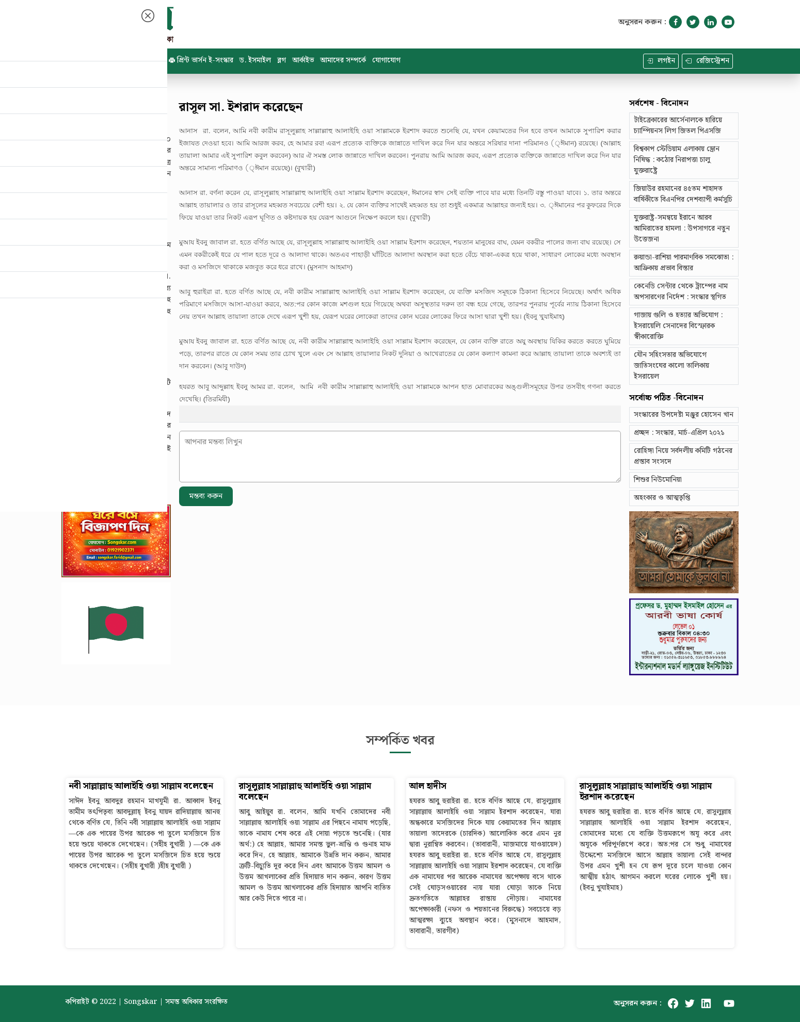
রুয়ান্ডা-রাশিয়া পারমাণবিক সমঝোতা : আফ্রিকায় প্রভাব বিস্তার (683, 263)
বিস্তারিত (76, 205)
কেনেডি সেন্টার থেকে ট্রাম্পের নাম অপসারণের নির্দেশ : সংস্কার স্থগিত (681, 292)
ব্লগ (281, 60)
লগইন (661, 61)
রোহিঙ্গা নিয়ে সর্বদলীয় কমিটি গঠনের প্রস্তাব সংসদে (683, 456)
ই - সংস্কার (144, 60)
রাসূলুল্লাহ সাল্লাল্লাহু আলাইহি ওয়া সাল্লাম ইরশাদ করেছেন (646, 792)
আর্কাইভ (303, 60)
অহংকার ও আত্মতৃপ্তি (662, 498)
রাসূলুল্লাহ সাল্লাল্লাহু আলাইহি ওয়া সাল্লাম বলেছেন (305, 792)
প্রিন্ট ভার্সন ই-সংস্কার (201, 60)
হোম (79, 60)
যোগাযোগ (386, 60)
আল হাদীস (427, 786)
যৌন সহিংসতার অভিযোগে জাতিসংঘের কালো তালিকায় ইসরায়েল (671, 365)
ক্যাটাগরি (107, 60)
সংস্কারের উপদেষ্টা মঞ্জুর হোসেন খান (683, 414)
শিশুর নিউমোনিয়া (658, 479)
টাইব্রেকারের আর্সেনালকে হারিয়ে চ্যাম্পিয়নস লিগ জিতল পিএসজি (678, 126)
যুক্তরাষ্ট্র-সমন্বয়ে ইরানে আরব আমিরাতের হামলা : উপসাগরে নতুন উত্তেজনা (682, 228)
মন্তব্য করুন (205, 496)
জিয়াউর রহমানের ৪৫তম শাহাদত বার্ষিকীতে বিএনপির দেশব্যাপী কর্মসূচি (683, 194)
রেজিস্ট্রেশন (707, 61)
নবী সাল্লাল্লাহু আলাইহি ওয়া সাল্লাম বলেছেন (141, 786)
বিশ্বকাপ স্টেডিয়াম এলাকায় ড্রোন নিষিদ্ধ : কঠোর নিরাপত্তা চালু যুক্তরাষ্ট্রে (676, 159)
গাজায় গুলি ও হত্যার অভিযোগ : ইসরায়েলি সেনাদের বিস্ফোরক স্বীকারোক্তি (678, 326)
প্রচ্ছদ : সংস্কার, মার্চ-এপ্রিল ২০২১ (679, 433)
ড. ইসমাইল (255, 60)
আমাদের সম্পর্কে (343, 60)
